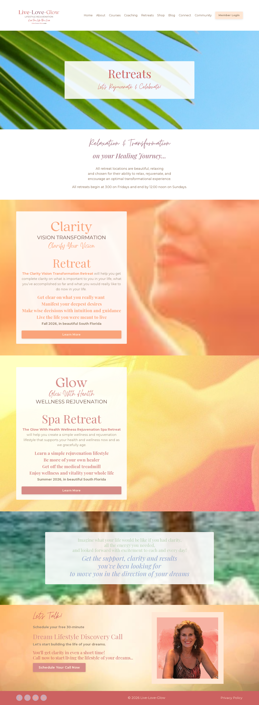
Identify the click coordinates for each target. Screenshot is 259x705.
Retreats (147, 15)
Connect (185, 15)
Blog (171, 15)
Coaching (131, 15)
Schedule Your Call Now (59, 668)
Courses (115, 15)
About (100, 15)
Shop (161, 15)
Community (203, 15)
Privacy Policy (231, 698)
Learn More (71, 334)
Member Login (229, 15)
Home (88, 15)
